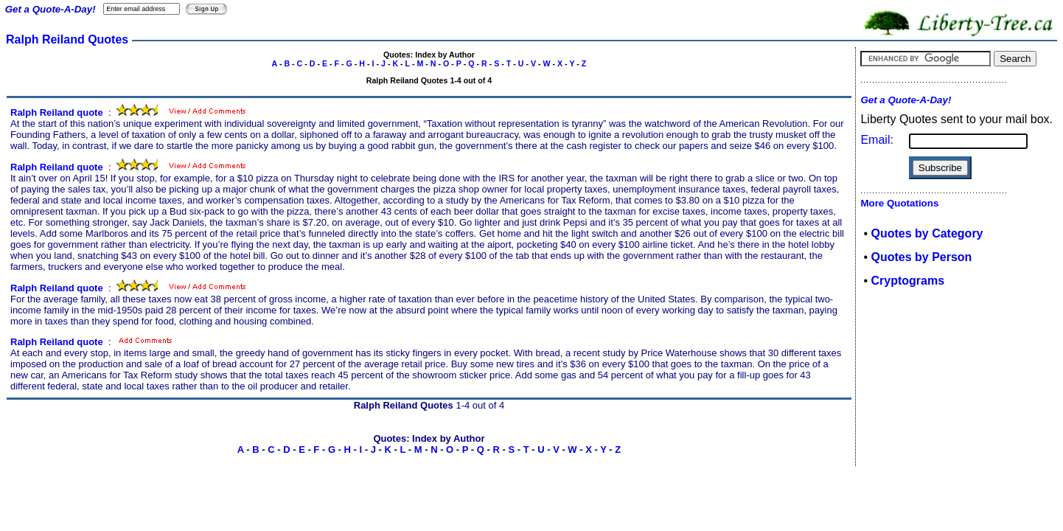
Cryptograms (907, 280)
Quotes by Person (921, 257)
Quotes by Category (927, 233)
